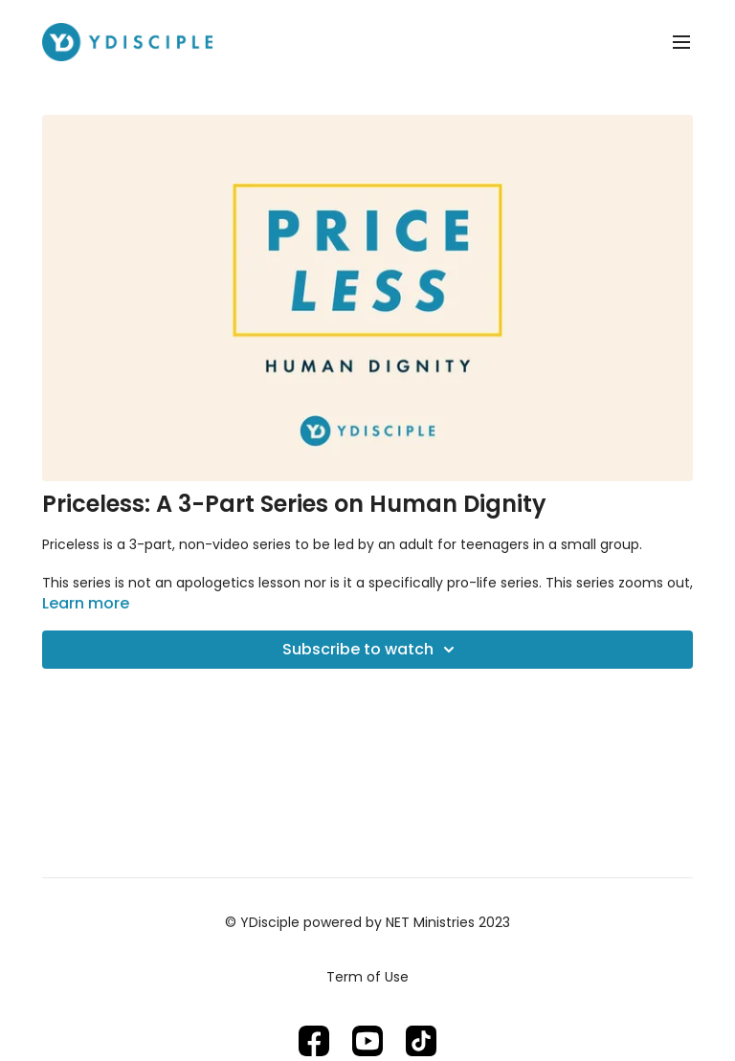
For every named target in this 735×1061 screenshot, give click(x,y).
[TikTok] (421, 1041)
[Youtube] (367, 1041)
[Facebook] (314, 1041)
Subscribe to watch (371, 649)
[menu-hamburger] (681, 43)
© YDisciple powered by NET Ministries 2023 (367, 922)
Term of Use (367, 976)
